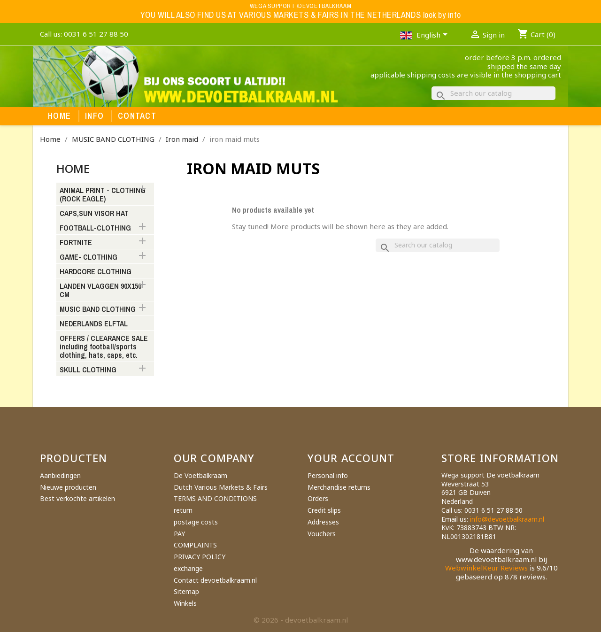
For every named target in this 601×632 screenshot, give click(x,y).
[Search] (493, 93)
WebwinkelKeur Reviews (486, 567)
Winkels (185, 603)
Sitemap (186, 591)
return (183, 510)
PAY (179, 533)
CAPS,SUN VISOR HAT (94, 213)
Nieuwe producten (68, 487)
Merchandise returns (339, 487)
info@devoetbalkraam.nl (507, 519)
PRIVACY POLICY (199, 556)
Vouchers (322, 533)
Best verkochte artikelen (77, 498)
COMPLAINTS (195, 544)
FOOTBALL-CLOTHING (95, 228)
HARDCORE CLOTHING (95, 272)
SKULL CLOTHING (88, 370)
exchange (188, 568)
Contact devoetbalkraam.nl (215, 580)
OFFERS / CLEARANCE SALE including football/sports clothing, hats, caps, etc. (104, 347)
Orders (318, 498)
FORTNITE (76, 242)
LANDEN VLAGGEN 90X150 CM (100, 291)
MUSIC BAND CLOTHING (98, 309)
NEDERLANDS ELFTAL (94, 324)
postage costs (196, 521)
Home (59, 116)
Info (94, 116)
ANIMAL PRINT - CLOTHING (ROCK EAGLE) (103, 195)
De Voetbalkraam (200, 475)
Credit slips (324, 510)
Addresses (323, 521)
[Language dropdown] (433, 35)
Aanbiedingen (60, 475)
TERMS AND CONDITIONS (215, 498)
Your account (351, 458)
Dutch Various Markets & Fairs (221, 487)
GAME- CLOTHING (88, 257)
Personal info (328, 475)
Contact (137, 116)
